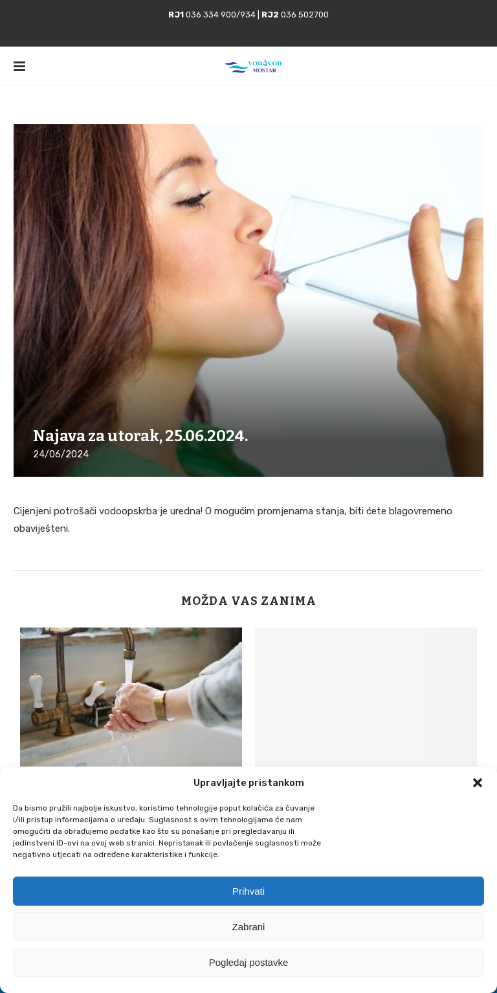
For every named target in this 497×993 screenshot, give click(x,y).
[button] (477, 782)
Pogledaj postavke (249, 962)
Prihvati (248, 891)
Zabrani (248, 926)
